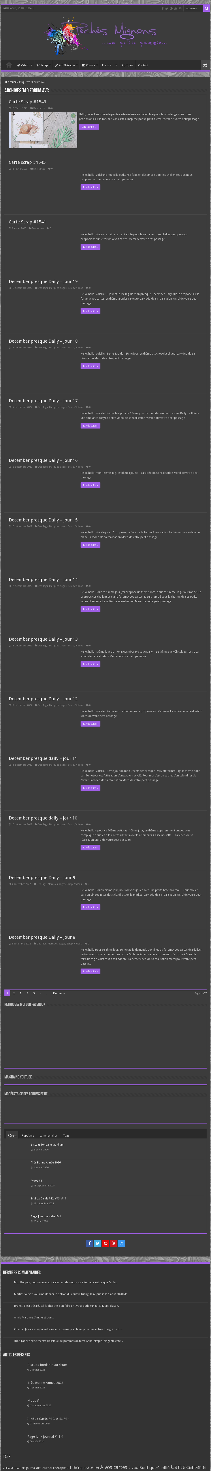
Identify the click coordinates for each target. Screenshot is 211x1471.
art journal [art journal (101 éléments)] (29, 1467)
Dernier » (59, 992)
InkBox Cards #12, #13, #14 (48, 1197)
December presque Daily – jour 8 (42, 936)
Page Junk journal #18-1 (46, 1215)
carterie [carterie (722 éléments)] (196, 1466)
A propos (127, 65)
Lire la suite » (90, 126)
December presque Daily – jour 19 (43, 280)
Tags (66, 1134)
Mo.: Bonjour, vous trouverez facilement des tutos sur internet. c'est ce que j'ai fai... (66, 1281)
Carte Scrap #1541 (27, 221)
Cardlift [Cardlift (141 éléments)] (163, 1467)
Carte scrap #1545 (27, 161)
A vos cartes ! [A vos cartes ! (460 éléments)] (115, 1466)
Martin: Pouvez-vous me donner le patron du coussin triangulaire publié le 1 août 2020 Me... (71, 1293)
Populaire (28, 1134)
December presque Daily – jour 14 (43, 578)
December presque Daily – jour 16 (43, 459)
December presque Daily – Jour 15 (43, 519)
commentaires (49, 1134)
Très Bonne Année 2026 (46, 1161)
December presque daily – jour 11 (43, 757)
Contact (143, 65)
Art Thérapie (65, 65)
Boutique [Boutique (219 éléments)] (148, 1466)
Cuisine (88, 65)
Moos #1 (36, 1179)
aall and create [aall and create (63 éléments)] (12, 1467)
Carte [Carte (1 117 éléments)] (178, 1466)
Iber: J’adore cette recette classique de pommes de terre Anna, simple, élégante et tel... (68, 1340)
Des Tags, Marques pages (52, 287)
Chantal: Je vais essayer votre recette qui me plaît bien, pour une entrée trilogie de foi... (68, 1328)
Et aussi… (108, 65)
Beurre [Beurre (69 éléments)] (135, 1467)
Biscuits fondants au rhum (47, 1143)
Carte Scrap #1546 (27, 101)
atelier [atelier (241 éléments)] (93, 1466)
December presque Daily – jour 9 (42, 876)
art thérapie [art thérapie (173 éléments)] (76, 1467)
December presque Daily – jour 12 (43, 698)
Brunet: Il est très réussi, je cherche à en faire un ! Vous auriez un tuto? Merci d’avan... (67, 1305)
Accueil (9, 64)
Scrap (42, 65)
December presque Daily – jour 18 (43, 340)
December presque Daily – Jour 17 (43, 399)
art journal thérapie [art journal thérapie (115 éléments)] (51, 1467)
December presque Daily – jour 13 (43, 638)
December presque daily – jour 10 (43, 817)
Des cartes (39, 108)
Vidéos (23, 65)
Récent (12, 1134)
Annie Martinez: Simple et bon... (34, 1316)
